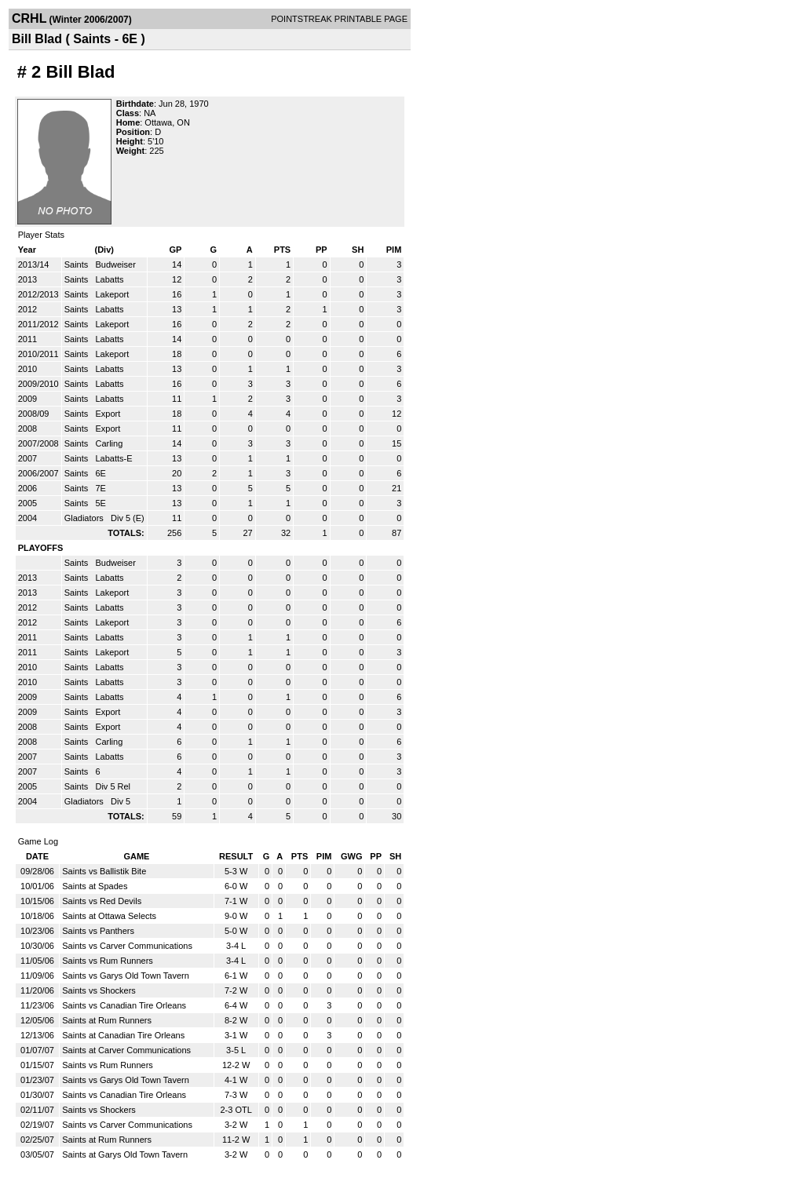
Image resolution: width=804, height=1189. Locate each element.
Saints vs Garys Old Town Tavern (125, 975)
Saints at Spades (94, 886)
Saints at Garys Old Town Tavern (125, 1154)
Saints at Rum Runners (107, 1020)
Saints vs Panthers (98, 931)
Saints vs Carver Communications (127, 945)
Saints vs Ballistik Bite (104, 871)
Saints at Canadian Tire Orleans (123, 1035)
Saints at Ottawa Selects (109, 916)
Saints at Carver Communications (126, 1050)
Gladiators (85, 518)
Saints (77, 264)
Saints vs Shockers (99, 990)
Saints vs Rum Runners (107, 960)
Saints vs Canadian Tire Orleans (124, 1005)
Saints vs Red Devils (101, 901)
